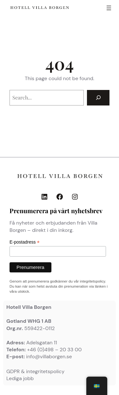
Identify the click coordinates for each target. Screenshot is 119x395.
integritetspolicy (92, 281)
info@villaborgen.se (49, 356)
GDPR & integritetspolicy (35, 371)
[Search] (98, 97)
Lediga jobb (20, 378)
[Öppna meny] (109, 8)
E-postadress (25, 242)
